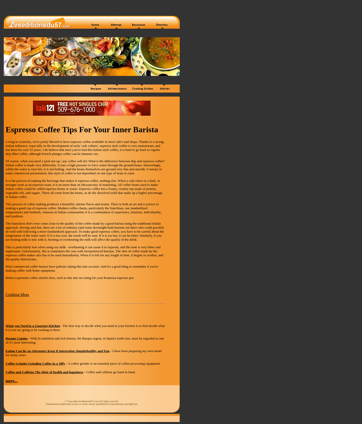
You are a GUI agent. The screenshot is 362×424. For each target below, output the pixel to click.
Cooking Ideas (17, 294)
